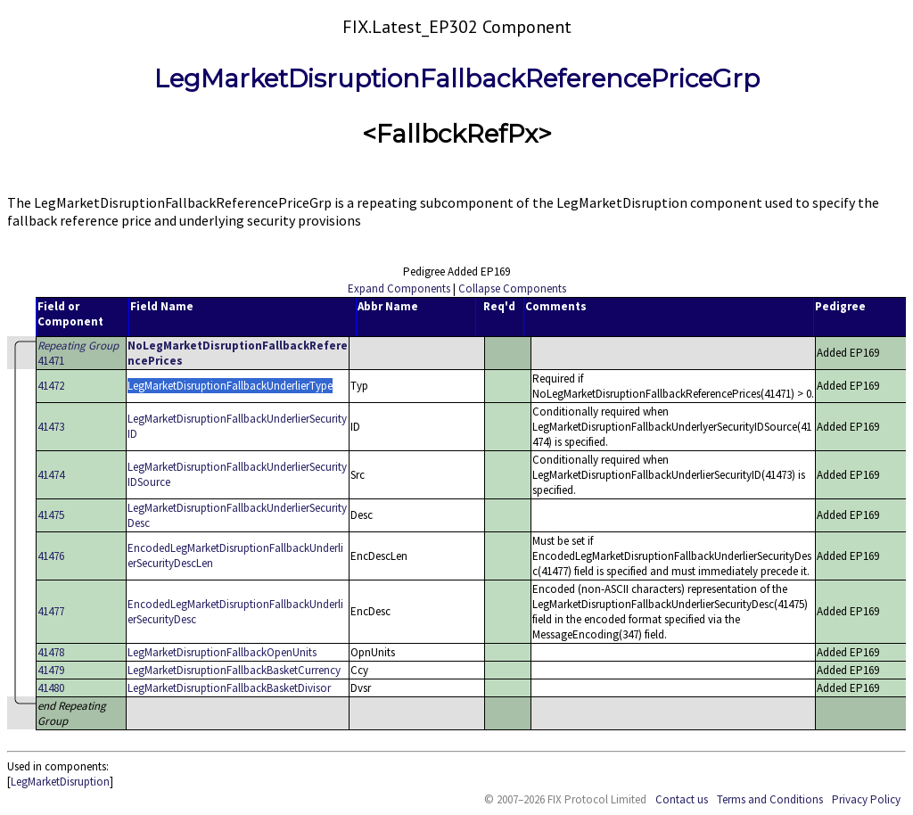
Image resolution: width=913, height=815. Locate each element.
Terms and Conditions (770, 799)
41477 (50, 611)
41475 (50, 515)
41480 (50, 688)
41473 (50, 426)
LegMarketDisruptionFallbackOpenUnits (222, 652)
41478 (50, 652)
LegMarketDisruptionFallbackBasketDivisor (229, 688)
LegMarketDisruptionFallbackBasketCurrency (234, 670)
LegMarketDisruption (60, 781)
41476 (50, 556)
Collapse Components (512, 288)
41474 (50, 474)
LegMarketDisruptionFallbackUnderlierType (230, 385)
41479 (50, 670)
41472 (50, 385)
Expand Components (399, 288)
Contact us (681, 799)
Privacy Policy (866, 799)
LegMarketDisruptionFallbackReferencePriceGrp (457, 78)
